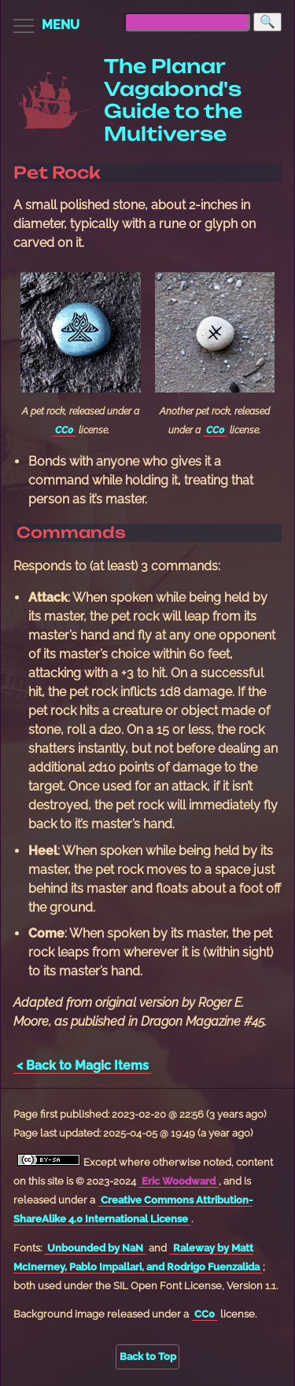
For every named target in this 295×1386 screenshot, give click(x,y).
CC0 (64, 430)
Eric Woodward (179, 1181)
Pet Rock (57, 172)
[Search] (267, 22)
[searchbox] (187, 22)
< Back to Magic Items (83, 1065)
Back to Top (148, 1356)
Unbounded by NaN (95, 1248)
